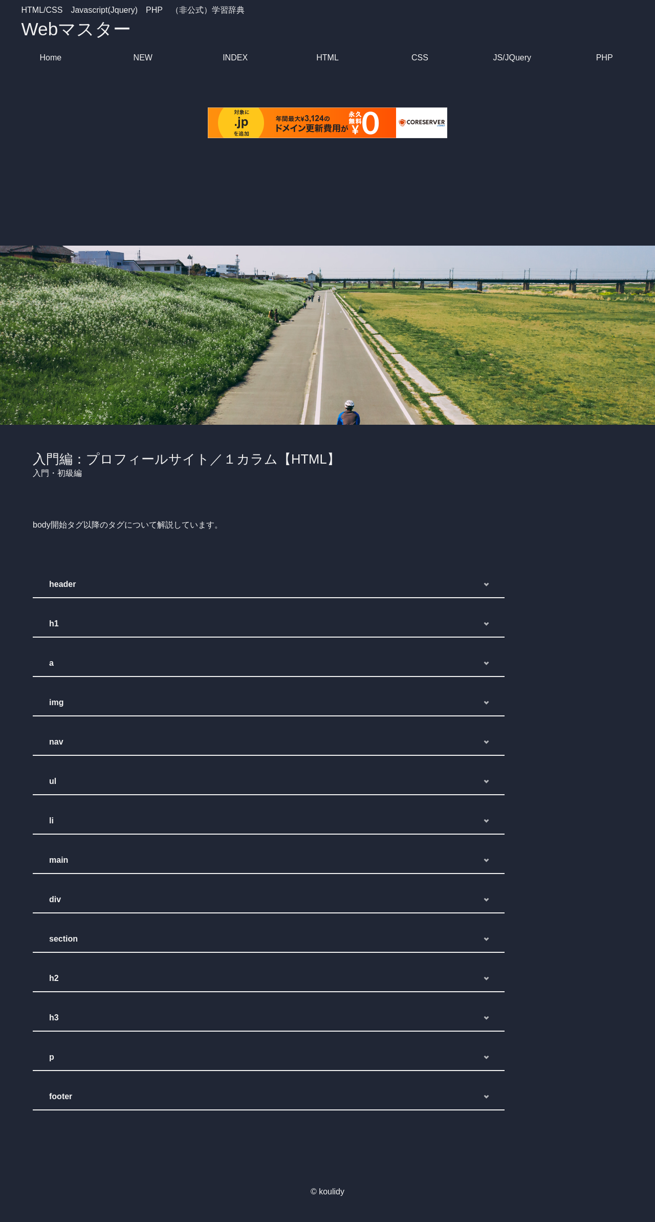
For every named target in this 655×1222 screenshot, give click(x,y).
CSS (419, 57)
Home (51, 57)
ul (52, 781)
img (56, 702)
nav (56, 741)
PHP (604, 57)
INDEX (235, 57)
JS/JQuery (512, 57)
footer (60, 1096)
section (63, 938)
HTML (327, 57)
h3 (54, 1017)
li (51, 820)
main (58, 860)
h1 (54, 623)
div (55, 899)
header (62, 584)
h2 (54, 978)
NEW (143, 57)
